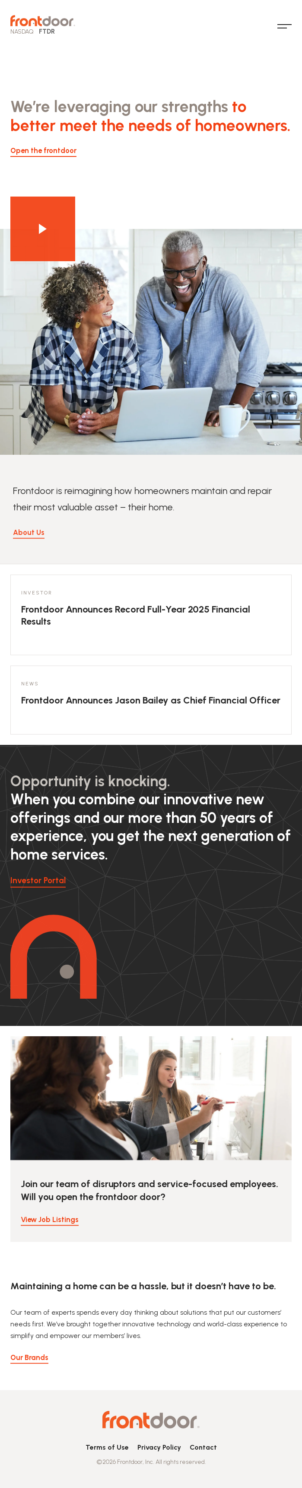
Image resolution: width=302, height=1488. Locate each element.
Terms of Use (107, 1447)
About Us (29, 547)
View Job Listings (50, 1226)
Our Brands (29, 1364)
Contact (203, 1447)
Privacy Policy (159, 1447)
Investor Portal (38, 880)
